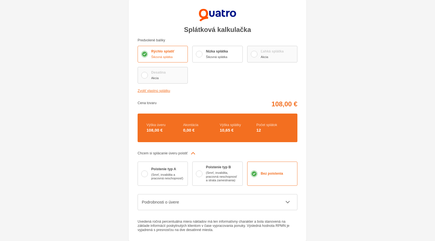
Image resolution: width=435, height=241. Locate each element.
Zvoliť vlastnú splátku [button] (155, 91)
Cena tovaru (147, 103)
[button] (217, 153)
